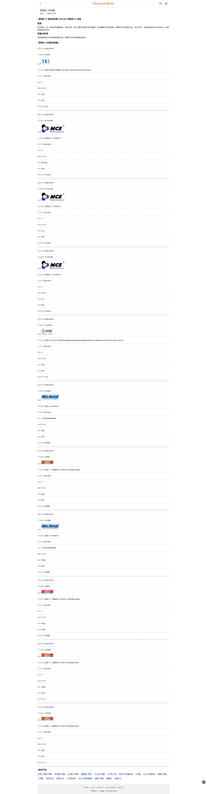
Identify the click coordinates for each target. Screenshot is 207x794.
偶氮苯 (109, 778)
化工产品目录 (111, 787)
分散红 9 (117, 778)
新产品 (120, 787)
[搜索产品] (160, 3)
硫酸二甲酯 (99, 778)
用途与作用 (51, 14)
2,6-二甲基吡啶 (149, 774)
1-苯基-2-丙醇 (73, 774)
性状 (42, 14)
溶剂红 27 (43, 19)
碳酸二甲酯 (162, 774)
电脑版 (102, 791)
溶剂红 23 (60, 778)
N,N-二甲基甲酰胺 (85, 778)
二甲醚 (40, 778)
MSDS (86, 787)
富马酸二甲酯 (60, 774)
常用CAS (100, 787)
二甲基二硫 (112, 774)
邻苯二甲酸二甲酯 (45, 774)
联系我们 (94, 791)
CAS (93, 787)
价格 (79, 19)
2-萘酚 (138, 774)
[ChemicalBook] (103, 3)
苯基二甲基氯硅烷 (126, 774)
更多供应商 (53, 19)
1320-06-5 (62, 19)
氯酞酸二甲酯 (86, 774)
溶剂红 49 (50, 778)
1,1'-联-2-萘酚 (99, 774)
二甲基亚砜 (71, 778)
